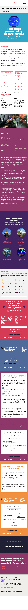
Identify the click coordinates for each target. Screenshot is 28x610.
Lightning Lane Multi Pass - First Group (6, 105)
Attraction (12, 37)
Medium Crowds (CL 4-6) (14, 435)
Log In (25, 3)
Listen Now (7, 587)
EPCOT (18, 37)
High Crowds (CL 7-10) (14, 438)
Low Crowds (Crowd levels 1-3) (14, 432)
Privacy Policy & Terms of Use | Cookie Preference (11, 591)
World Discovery (5, 94)
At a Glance (6, 11)
